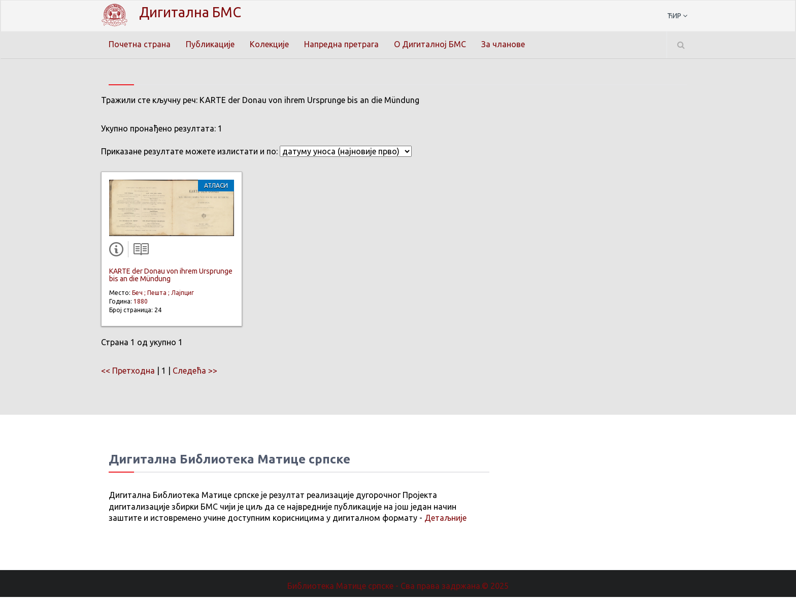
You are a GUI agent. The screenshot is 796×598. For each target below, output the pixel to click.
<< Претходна (128, 371)
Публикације (210, 44)
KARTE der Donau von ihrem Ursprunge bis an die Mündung (171, 276)
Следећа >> (195, 371)
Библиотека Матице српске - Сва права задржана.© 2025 (398, 586)
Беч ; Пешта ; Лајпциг (163, 293)
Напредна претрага (341, 44)
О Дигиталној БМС (430, 44)
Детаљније (445, 518)
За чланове (503, 44)
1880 (141, 302)
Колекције (269, 44)
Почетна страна (140, 44)
